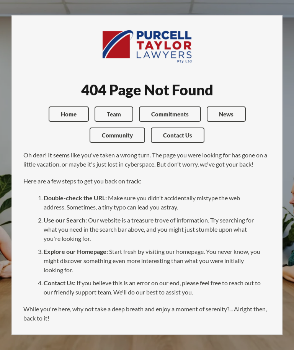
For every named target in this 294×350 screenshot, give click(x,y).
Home (69, 114)
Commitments (170, 114)
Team (114, 114)
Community (117, 135)
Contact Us (177, 135)
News (226, 114)
